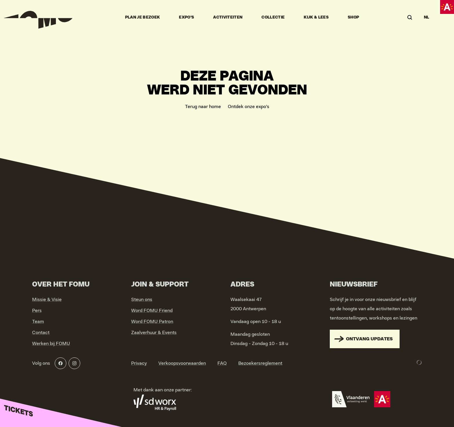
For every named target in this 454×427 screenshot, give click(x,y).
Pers (37, 310)
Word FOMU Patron (152, 321)
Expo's (186, 17)
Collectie (273, 17)
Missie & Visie (47, 299)
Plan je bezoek (142, 17)
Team (38, 321)
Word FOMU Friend (152, 310)
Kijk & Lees (316, 17)
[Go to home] (38, 17)
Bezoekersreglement (260, 363)
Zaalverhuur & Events (154, 332)
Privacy (139, 363)
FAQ (222, 363)
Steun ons (141, 299)
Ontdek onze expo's (248, 106)
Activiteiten (227, 17)
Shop (353, 17)
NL (426, 17)
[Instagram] (74, 363)
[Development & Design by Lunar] (419, 362)
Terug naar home (203, 106)
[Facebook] (60, 363)
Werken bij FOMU (51, 343)
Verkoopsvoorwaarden (182, 363)
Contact (41, 332)
